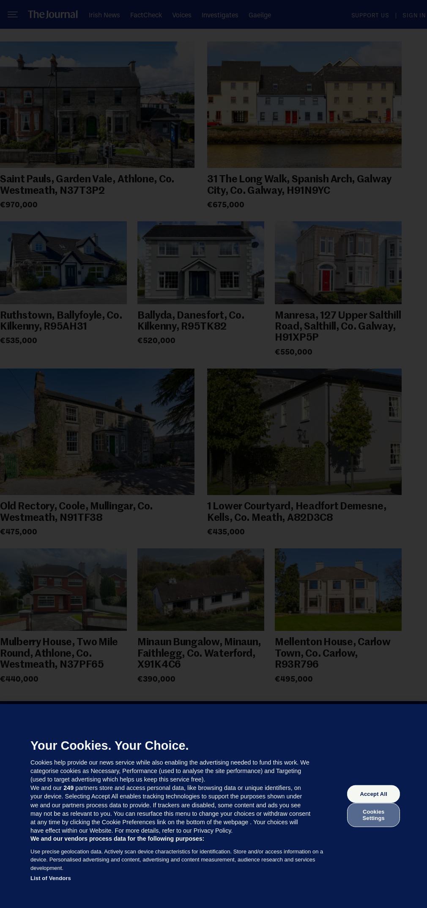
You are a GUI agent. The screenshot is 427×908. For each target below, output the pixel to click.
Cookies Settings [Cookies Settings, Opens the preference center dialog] (374, 814)
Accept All (373, 794)
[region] (213, 806)
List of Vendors (50, 878)
